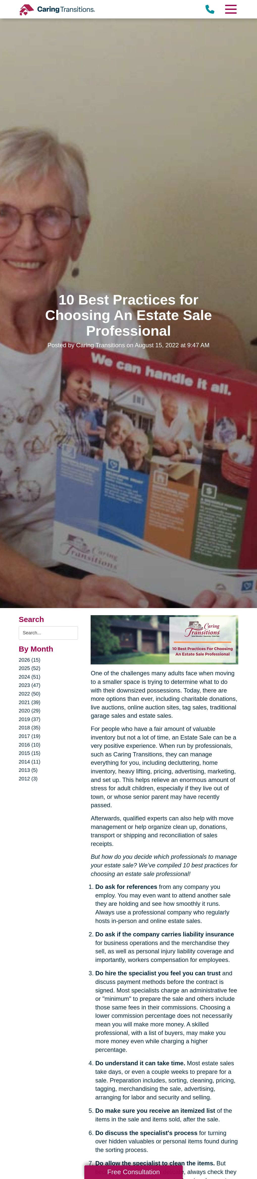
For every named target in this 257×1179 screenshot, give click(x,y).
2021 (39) (29, 702)
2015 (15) (29, 753)
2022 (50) (29, 694)
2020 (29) (29, 710)
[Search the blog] (48, 633)
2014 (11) (29, 762)
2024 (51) (29, 677)
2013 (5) (28, 770)
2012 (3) (28, 778)
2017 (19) (29, 736)
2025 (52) (29, 668)
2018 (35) (29, 727)
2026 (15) (29, 660)
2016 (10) (29, 745)
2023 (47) (29, 685)
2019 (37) (29, 719)
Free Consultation (133, 1172)
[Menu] (230, 9)
